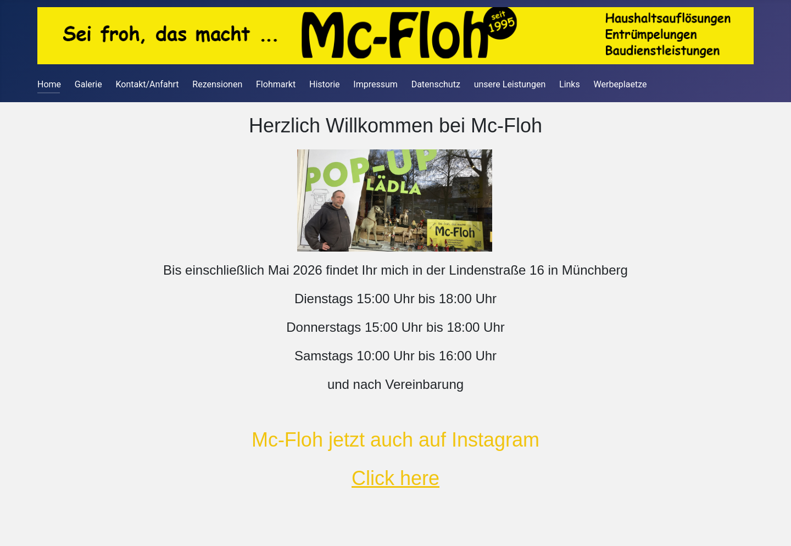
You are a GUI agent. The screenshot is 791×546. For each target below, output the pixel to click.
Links (569, 84)
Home (49, 84)
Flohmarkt (276, 84)
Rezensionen (217, 84)
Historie (324, 84)
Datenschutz (435, 84)
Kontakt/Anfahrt (147, 84)
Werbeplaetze (620, 84)
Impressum (375, 84)
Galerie (88, 84)
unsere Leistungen (510, 84)
